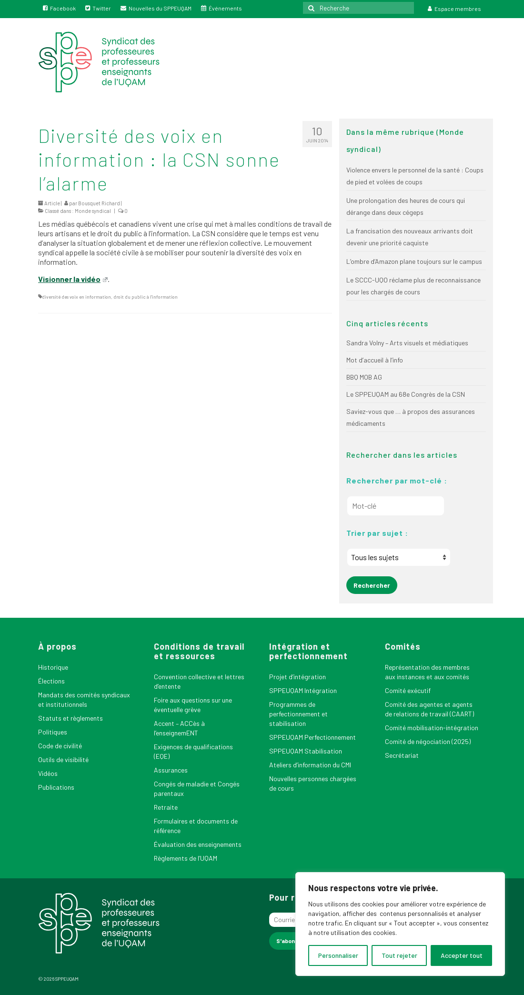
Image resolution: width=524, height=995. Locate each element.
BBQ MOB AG (364, 377)
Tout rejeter (399, 955)
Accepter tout (462, 955)
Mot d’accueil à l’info (374, 360)
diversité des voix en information (76, 297)
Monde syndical (93, 211)
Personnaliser (338, 955)
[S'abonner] (290, 941)
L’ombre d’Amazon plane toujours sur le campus (414, 261)
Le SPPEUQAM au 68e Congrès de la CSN (405, 394)
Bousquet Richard (99, 203)
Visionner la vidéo (73, 278)
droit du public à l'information (145, 297)
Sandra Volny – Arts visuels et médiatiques (407, 343)
